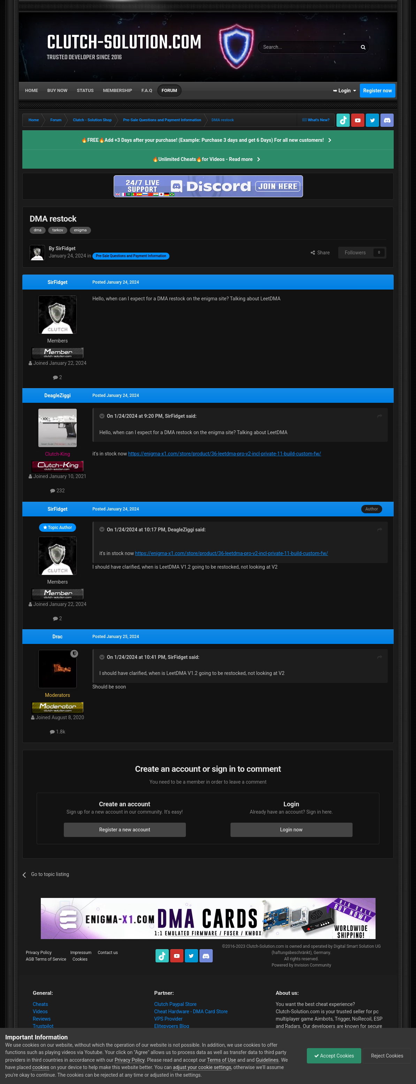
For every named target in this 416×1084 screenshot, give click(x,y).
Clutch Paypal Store (175, 1004)
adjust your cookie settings (202, 1067)
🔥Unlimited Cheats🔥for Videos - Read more (202, 159)
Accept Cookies (334, 1056)
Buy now (57, 90)
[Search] (291, 47)
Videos (40, 1011)
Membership (117, 90)
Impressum (80, 952)
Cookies (80, 959)
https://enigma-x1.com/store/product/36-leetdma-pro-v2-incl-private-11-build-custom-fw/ (224, 453)
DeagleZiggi (57, 395)
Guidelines (267, 1060)
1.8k (57, 732)
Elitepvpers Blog (171, 1026)
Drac (58, 636)
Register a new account (124, 829)
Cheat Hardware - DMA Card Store (191, 1011)
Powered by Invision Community (301, 965)
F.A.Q (147, 90)
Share (320, 252)
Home (31, 90)
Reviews (42, 1019)
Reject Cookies (386, 1056)
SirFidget (57, 282)
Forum (169, 90)
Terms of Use (221, 1060)
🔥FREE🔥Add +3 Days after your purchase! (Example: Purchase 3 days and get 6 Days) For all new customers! (202, 140)
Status (85, 90)
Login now (291, 829)
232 (57, 490)
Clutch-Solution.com (265, 946)
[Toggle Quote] (102, 416)
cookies (40, 1067)
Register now (377, 90)
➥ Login (344, 91)
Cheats (40, 1004)
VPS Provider (168, 1019)
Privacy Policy (39, 952)
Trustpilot (43, 1026)
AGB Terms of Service (46, 959)
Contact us (108, 952)
